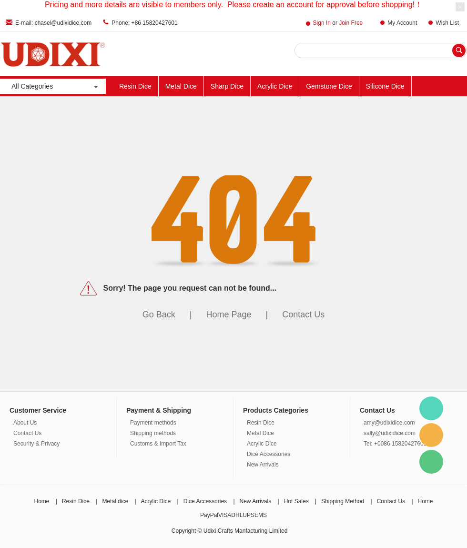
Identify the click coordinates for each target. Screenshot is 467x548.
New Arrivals (263, 464)
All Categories (55, 86)
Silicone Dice (385, 86)
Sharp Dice (227, 86)
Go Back (158, 314)
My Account (402, 23)
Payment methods (153, 422)
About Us (25, 422)
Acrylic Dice (274, 86)
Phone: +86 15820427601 (144, 23)
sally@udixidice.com (390, 433)
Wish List (447, 23)
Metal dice (115, 501)
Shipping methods (153, 433)
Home (41, 501)
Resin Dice (135, 86)
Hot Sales (296, 501)
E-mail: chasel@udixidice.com (53, 23)
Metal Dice (181, 86)
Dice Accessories (268, 454)
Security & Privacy (36, 443)
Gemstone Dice (329, 86)
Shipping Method (342, 501)
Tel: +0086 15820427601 (395, 443)
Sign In (322, 23)
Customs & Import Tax (158, 443)
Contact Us (303, 314)
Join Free (351, 23)
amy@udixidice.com (389, 422)
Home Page (228, 314)
